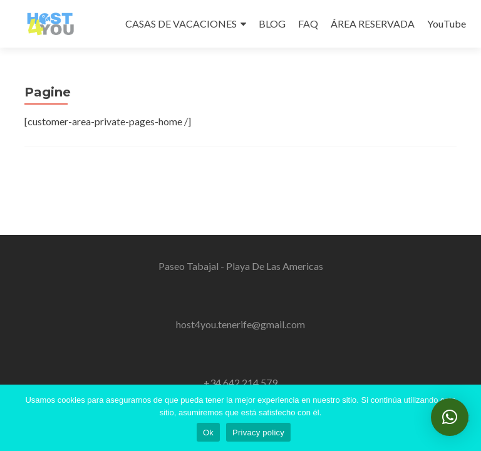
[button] (449, 417)
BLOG (272, 23)
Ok (208, 432)
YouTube (446, 23)
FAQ (308, 23)
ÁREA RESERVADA (373, 23)
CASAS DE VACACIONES (181, 23)
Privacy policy (258, 432)
